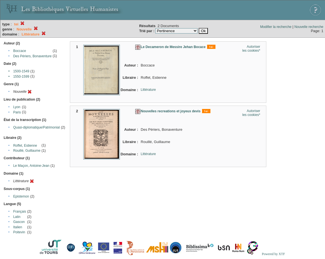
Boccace (19, 51)
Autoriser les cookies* (251, 49)
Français (19, 211)
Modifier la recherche (275, 27)
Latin (16, 217)
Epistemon (21, 196)
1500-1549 (21, 71)
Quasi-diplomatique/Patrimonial (36, 127)
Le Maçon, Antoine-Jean (31, 166)
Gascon (19, 222)
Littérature (148, 90)
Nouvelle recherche (309, 27)
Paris (17, 112)
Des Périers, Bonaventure (32, 56)
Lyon (16, 107)
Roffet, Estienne (25, 146)
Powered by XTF (273, 254)
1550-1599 (21, 77)
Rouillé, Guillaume (26, 151)
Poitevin (19, 232)
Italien (17, 227)
